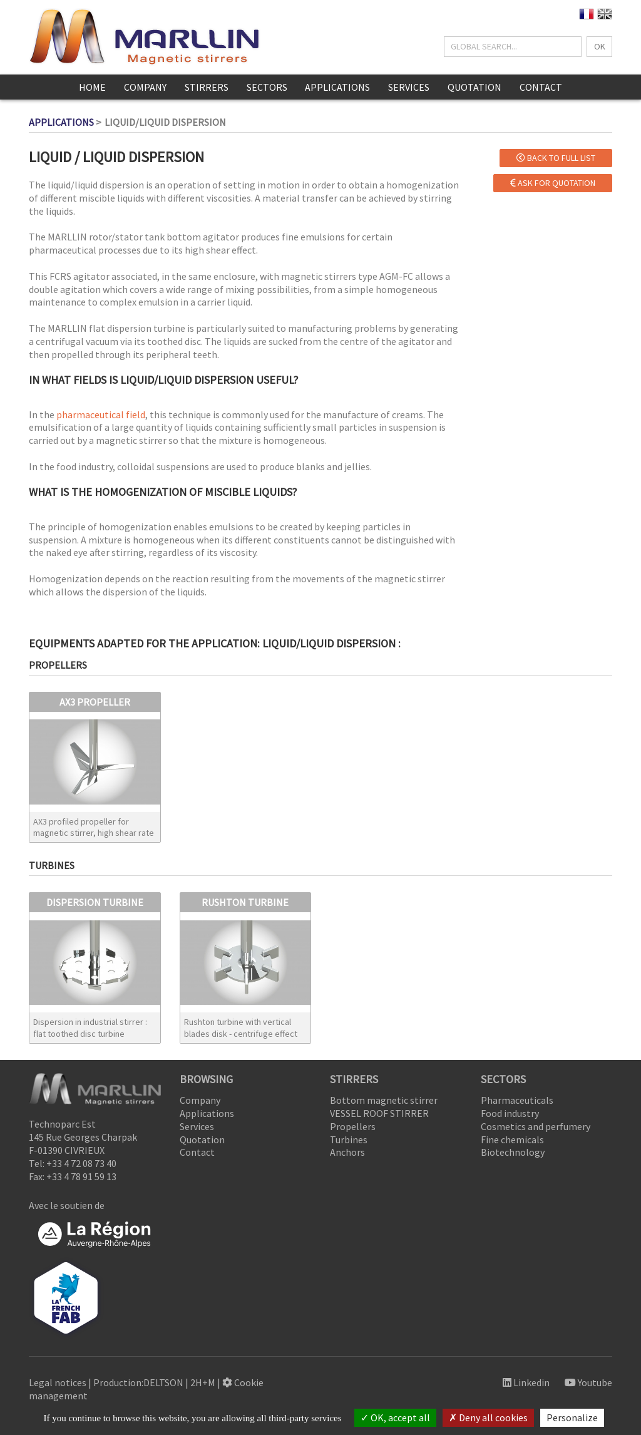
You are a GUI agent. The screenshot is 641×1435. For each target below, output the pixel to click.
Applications (337, 87)
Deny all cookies (488, 1417)
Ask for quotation (552, 182)
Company (145, 87)
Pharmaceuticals (517, 1100)
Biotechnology (513, 1152)
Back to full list (555, 157)
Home (92, 87)
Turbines (348, 1139)
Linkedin (526, 1382)
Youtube (588, 1382)
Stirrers (206, 87)
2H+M (202, 1382)
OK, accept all (395, 1417)
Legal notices (57, 1382)
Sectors (267, 87)
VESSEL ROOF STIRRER (379, 1113)
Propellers (353, 1126)
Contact (541, 87)
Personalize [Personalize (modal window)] (572, 1417)
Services (408, 87)
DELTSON (163, 1382)
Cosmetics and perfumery (535, 1126)
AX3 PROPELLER (94, 702)
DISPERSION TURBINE (94, 902)
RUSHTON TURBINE (245, 902)
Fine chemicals (512, 1139)
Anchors (347, 1152)
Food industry (510, 1113)
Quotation (474, 87)
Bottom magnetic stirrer (384, 1100)
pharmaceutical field (100, 414)
